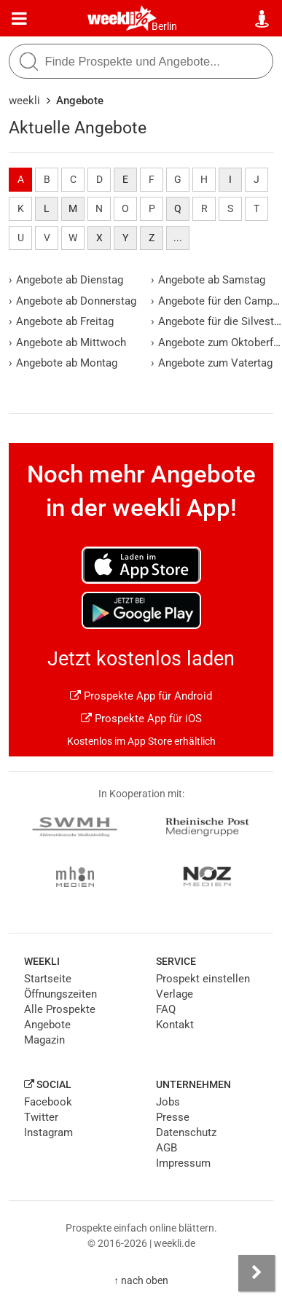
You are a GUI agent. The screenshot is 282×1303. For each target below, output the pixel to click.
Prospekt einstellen (203, 978)
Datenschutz (186, 1132)
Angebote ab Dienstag (66, 279)
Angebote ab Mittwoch (67, 342)
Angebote (47, 1024)
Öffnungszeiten (60, 994)
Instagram (48, 1132)
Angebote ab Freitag (61, 321)
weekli (24, 100)
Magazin (44, 1039)
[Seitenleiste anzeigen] (256, 1273)
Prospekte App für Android (141, 696)
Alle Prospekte (59, 1009)
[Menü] (19, 18)
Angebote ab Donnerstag (72, 301)
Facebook (48, 1101)
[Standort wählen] (263, 18)
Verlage (174, 994)
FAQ (166, 1009)
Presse (172, 1117)
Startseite (47, 978)
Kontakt (175, 1024)
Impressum (183, 1163)
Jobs (168, 1101)
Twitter (41, 1117)
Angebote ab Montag (63, 362)
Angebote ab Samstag (208, 279)
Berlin (164, 26)
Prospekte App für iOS (141, 718)
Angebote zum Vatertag (212, 362)
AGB (166, 1147)
